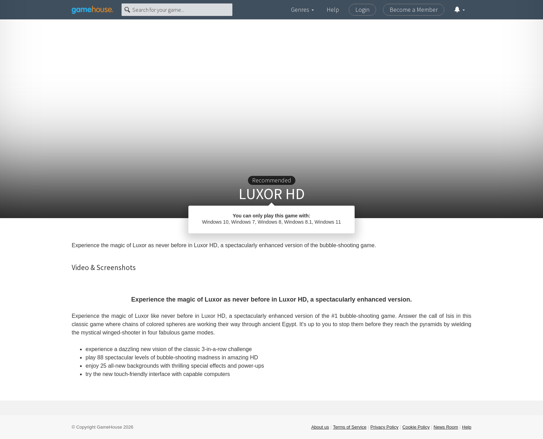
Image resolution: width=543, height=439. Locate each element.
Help (333, 10)
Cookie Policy (416, 427)
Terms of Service (349, 427)
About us (320, 427)
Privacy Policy (385, 427)
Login (362, 10)
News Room (446, 427)
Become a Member (414, 10)
